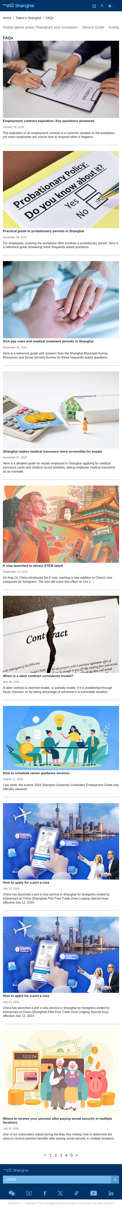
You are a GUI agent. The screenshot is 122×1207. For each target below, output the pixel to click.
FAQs (50, 18)
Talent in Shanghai (28, 18)
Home (7, 18)
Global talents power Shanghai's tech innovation (40, 27)
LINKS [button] (62, 1180)
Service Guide (93, 27)
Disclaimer (14, 1203)
